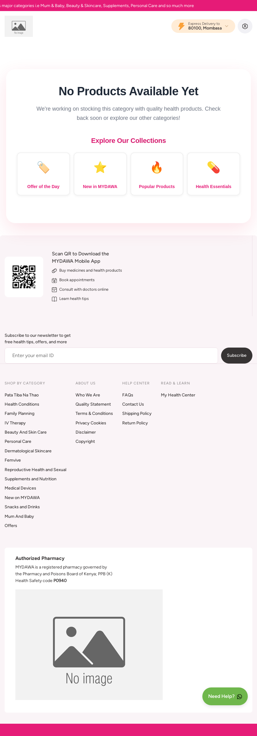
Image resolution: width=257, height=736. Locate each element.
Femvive (13, 460)
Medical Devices (20, 488)
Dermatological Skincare (28, 451)
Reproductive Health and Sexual (35, 469)
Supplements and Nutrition (30, 479)
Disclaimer (86, 432)
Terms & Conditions (94, 413)
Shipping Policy (137, 413)
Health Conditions (22, 404)
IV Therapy (15, 423)
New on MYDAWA (22, 497)
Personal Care (18, 441)
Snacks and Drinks (22, 507)
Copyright (85, 441)
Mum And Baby (19, 516)
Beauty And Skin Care (26, 432)
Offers (11, 525)
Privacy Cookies (91, 423)
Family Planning (19, 413)
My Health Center (178, 395)
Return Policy (135, 423)
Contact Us (133, 404)
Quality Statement (93, 404)
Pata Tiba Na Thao (22, 395)
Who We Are (88, 395)
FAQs (127, 395)
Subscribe (237, 355)
